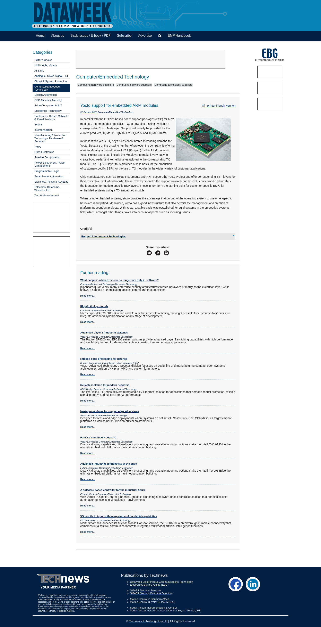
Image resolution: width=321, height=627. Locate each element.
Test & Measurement (46, 195)
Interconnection (43, 129)
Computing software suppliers (133, 84)
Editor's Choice (43, 59)
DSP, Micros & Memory (48, 100)
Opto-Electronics (44, 152)
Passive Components (47, 157)
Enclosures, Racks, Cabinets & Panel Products (51, 118)
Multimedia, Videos (45, 65)
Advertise (145, 35)
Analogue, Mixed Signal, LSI (51, 75)
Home (40, 35)
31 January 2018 (88, 112)
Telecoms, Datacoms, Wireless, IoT (47, 188)
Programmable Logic (46, 171)
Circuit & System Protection (50, 81)
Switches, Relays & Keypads (51, 181)
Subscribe (124, 35)
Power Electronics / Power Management (50, 164)
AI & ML (39, 70)
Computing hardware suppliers (96, 84)
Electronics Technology (48, 110)
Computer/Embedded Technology (47, 88)
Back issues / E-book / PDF (91, 35)
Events (38, 124)
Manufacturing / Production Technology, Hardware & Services (50, 138)
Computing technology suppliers (173, 84)
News (37, 146)
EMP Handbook (179, 35)
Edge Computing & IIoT (48, 105)
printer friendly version (218, 105)
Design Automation (45, 94)
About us (57, 35)
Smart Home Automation (48, 176)
